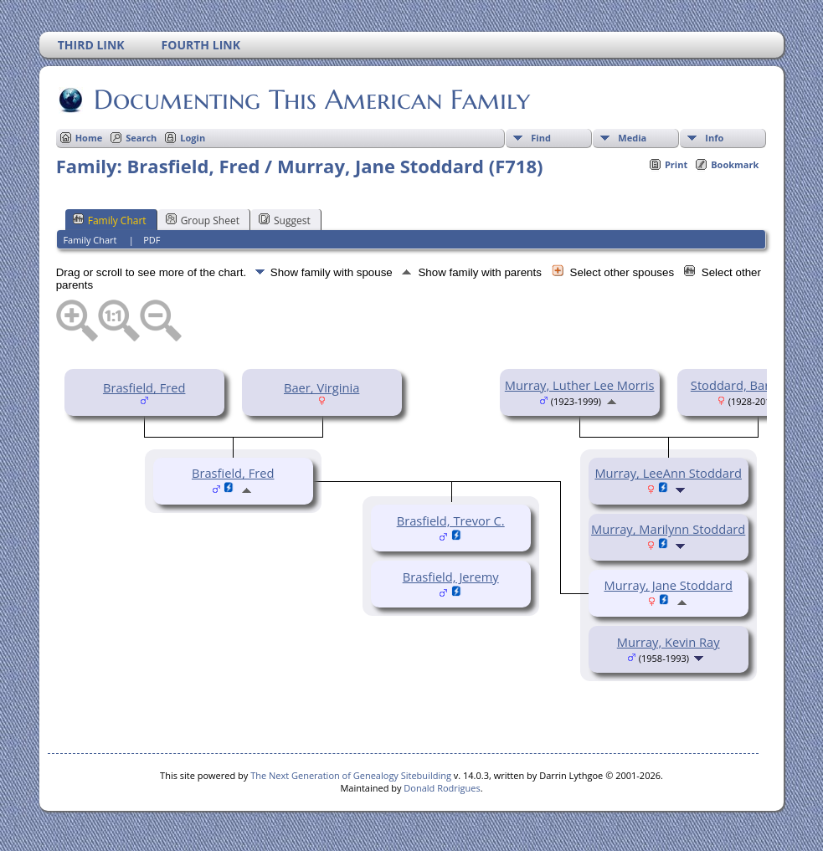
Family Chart (110, 220)
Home (89, 137)
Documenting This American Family (310, 99)
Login (192, 137)
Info (714, 137)
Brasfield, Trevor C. (451, 520)
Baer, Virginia (321, 387)
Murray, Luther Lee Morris (580, 385)
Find (541, 137)
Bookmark (735, 164)
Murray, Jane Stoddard (668, 585)
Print (676, 164)
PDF (151, 239)
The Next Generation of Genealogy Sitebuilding (350, 775)
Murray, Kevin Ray (668, 641)
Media (632, 137)
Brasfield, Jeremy (451, 576)
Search (141, 137)
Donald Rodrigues (442, 788)
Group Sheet (202, 220)
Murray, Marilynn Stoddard (668, 528)
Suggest (285, 220)
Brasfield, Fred (144, 387)
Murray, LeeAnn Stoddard (668, 472)
